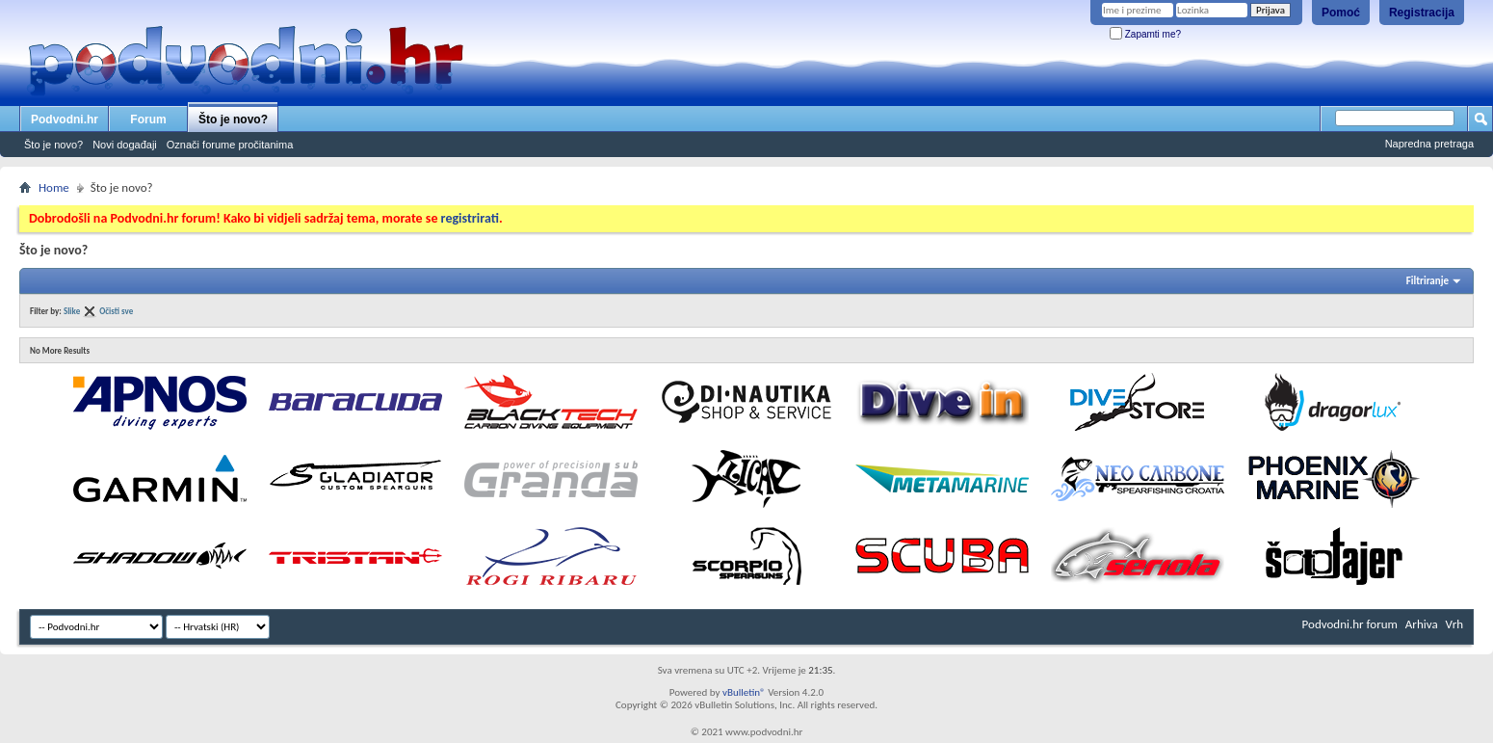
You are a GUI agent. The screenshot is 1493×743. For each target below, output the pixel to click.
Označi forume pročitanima (230, 144)
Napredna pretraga (1429, 143)
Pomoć (1341, 12)
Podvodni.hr (64, 119)
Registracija (1421, 12)
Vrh (1454, 624)
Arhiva (1421, 624)
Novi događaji (124, 144)
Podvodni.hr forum (1350, 624)
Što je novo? (233, 119)
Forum (148, 119)
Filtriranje (1427, 281)
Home (54, 187)
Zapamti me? (1145, 34)
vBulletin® (744, 692)
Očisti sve (116, 310)
